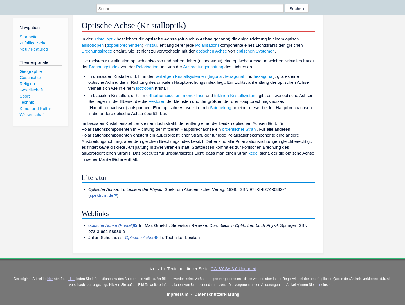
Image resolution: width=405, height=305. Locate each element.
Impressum (177, 294)
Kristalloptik (105, 39)
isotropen (145, 88)
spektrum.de (101, 195)
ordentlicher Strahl (239, 129)
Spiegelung (220, 107)
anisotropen (93, 45)
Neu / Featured (33, 49)
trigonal (216, 76)
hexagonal (263, 76)
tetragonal (234, 76)
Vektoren (157, 101)
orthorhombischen (163, 95)
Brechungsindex (97, 51)
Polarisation (147, 66)
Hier (71, 279)
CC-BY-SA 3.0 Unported (233, 268)
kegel (253, 153)
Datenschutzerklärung (217, 294)
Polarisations (207, 45)
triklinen (221, 95)
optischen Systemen (255, 51)
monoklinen (194, 95)
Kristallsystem (243, 95)
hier (50, 279)
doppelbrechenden (124, 45)
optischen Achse (211, 51)
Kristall (151, 45)
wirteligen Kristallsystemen (181, 76)
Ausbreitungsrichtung (203, 66)
